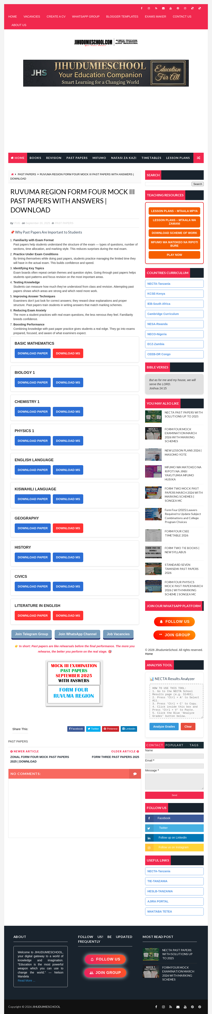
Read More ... (26, 980)
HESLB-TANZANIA (160, 891)
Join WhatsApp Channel (77, 634)
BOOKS (35, 158)
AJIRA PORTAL (158, 901)
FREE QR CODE (22, 168)
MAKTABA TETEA (159, 911)
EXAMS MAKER (155, 16)
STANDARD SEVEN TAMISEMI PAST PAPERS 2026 (182, 568)
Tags (194, 745)
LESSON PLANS (178, 158)
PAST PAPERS (77, 158)
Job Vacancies (118, 634)
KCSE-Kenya (156, 293)
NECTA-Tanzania (158, 283)
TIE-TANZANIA (157, 881)
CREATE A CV (56, 16)
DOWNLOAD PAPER (33, 353)
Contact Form (154, 745)
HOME (12, 16)
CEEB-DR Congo (159, 354)
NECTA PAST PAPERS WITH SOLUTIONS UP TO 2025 (177, 954)
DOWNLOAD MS (68, 353)
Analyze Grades (164, 726)
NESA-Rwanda (157, 324)
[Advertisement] (106, 122)
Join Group (174, 635)
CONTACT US (182, 16)
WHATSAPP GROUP (86, 16)
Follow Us (174, 622)
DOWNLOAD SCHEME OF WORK (174, 233)
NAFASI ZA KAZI (123, 158)
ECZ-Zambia (155, 344)
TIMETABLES (151, 158)
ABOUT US (19, 25)
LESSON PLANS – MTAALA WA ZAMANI (174, 221)
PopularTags (174, 745)
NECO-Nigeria (157, 334)
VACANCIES (32, 16)
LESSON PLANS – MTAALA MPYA (174, 211)
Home (20, 158)
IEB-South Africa (158, 303)
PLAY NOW (174, 254)
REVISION (53, 158)
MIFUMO (99, 158)
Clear (188, 726)
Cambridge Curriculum (163, 314)
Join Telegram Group (31, 634)
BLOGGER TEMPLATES (122, 16)
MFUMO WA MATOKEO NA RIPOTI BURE (174, 244)
